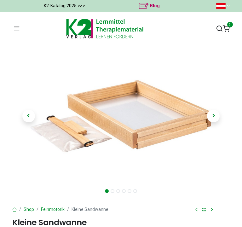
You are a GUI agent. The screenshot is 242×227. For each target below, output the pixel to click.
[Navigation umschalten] (16, 29)
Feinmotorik (53, 209)
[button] (28, 116)
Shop (29, 209)
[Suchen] (219, 29)
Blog (155, 5)
